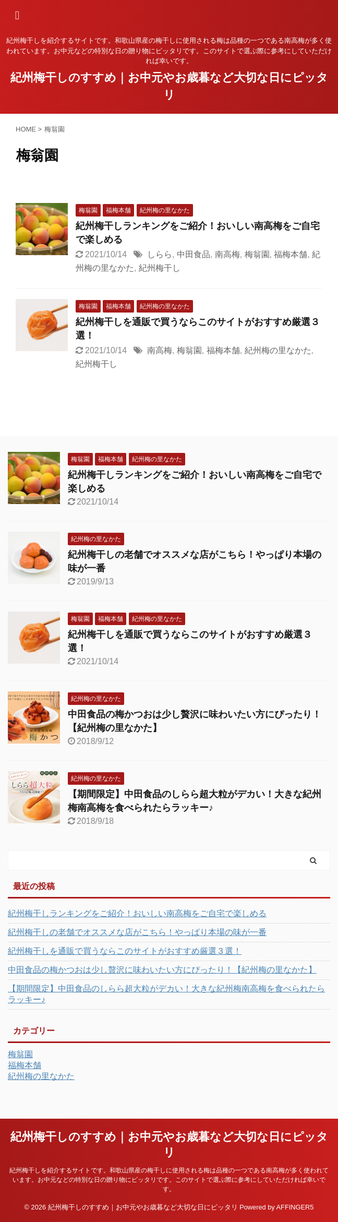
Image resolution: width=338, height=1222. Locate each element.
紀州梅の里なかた (278, 350)
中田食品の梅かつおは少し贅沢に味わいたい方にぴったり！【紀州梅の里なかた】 (162, 969)
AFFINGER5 (295, 1207)
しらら (159, 254)
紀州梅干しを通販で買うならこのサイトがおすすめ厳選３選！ (125, 951)
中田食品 (193, 254)
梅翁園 (257, 254)
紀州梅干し (159, 267)
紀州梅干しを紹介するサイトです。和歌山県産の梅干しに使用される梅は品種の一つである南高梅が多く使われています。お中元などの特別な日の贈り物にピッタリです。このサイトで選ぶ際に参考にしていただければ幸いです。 (169, 1180)
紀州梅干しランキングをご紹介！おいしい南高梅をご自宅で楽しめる (137, 913)
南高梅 (227, 254)
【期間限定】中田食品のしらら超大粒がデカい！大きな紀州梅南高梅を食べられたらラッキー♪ (166, 994)
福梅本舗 (290, 254)
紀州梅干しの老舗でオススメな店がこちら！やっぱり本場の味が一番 (137, 932)
